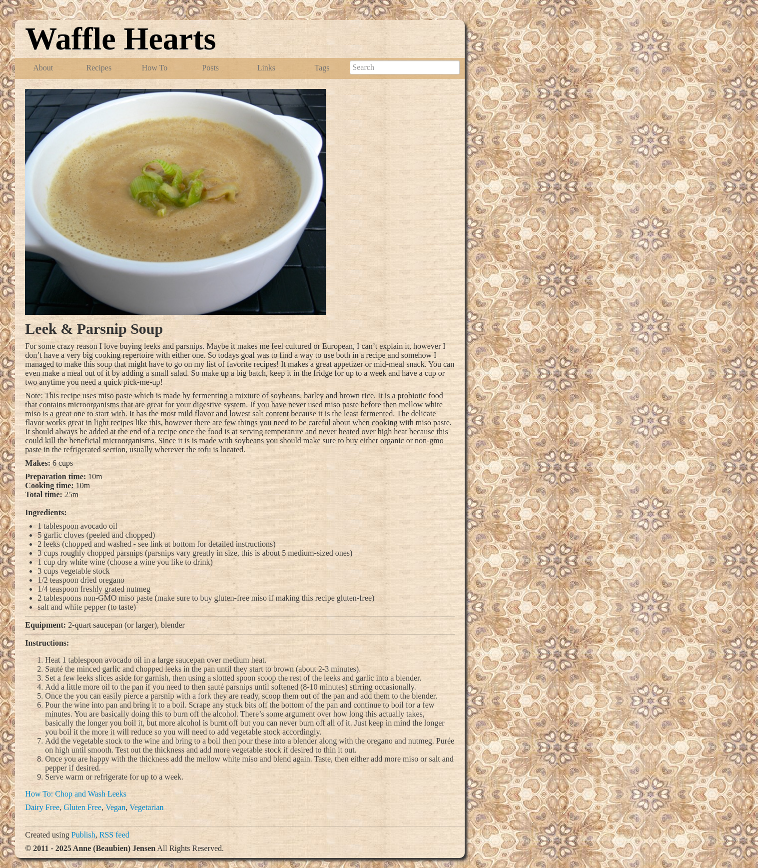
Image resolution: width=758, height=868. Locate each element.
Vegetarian (146, 807)
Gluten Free (82, 807)
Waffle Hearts (120, 38)
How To (154, 67)
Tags (322, 67)
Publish (83, 835)
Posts (210, 67)
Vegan (115, 807)
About (43, 67)
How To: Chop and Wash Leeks (75, 794)
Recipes (99, 67)
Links (266, 67)
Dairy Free (42, 807)
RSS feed (114, 835)
